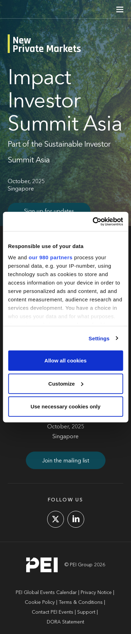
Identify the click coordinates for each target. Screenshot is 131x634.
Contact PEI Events (52, 612)
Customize (65, 383)
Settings (99, 338)
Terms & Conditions (81, 602)
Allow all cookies (65, 360)
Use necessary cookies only (65, 406)
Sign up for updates (49, 211)
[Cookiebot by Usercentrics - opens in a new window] (93, 221)
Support (86, 612)
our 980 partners (51, 257)
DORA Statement (65, 622)
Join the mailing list (65, 461)
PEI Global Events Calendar (46, 592)
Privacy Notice (96, 592)
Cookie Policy (40, 602)
